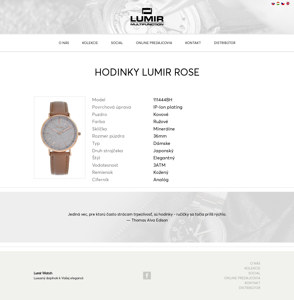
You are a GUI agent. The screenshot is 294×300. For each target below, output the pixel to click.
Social (117, 43)
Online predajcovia (154, 43)
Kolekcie (90, 43)
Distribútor (224, 43)
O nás (64, 43)
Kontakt (193, 43)
